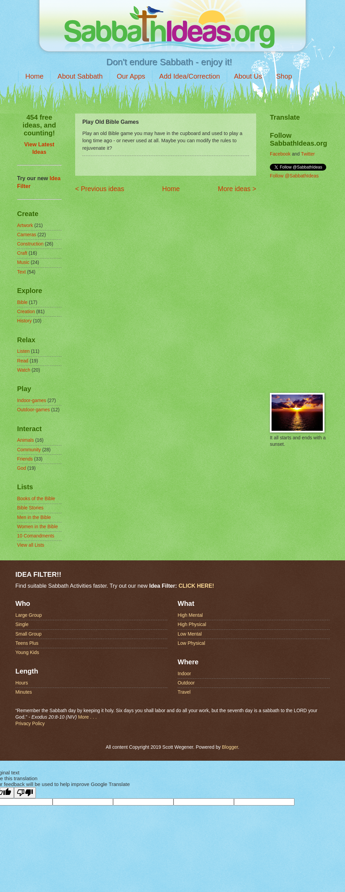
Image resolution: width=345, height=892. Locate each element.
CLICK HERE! (196, 586)
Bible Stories (30, 507)
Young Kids (27, 652)
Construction (30, 244)
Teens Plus (27, 643)
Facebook (280, 154)
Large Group (28, 615)
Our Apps (131, 76)
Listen (23, 351)
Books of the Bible (36, 498)
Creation (26, 311)
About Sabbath (79, 76)
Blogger (230, 747)
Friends (25, 459)
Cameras (26, 234)
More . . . (87, 717)
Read (22, 360)
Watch (23, 370)
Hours (21, 682)
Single (21, 624)
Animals (25, 440)
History (24, 320)
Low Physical (191, 643)
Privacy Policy (30, 723)
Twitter (308, 154)
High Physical (192, 624)
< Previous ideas (99, 188)
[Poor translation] (25, 792)
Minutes (23, 692)
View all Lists (30, 545)
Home (34, 76)
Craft (22, 253)
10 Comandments (35, 535)
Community (29, 449)
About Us (248, 76)
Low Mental (190, 634)
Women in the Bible (37, 526)
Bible (22, 302)
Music (23, 262)
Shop (284, 76)
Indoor (184, 673)
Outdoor (186, 682)
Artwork (25, 225)
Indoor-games (31, 400)
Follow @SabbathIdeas (294, 175)
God (21, 468)
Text (21, 272)
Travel (184, 692)
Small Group (28, 634)
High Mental (190, 615)
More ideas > (237, 188)
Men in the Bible (34, 517)
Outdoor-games (33, 409)
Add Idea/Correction (189, 76)
